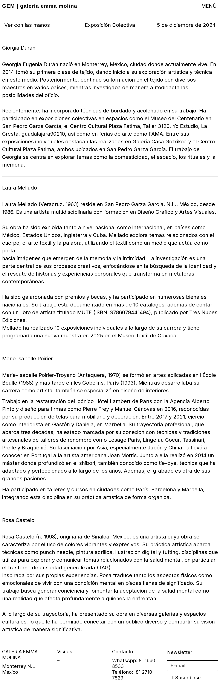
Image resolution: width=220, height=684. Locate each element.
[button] (209, 6)
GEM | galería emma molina (39, 6)
